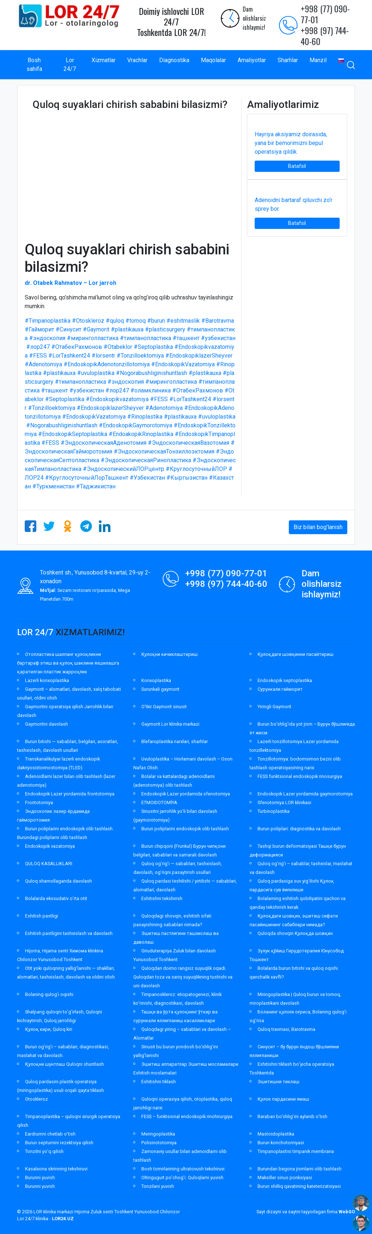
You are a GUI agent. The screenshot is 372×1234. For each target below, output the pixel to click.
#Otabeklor (118, 346)
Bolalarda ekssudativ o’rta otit (56, 898)
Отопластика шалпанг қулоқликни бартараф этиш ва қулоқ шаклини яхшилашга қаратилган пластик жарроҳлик (68, 663)
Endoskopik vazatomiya (50, 846)
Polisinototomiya (159, 1142)
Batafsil (297, 166)
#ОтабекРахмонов (76, 346)
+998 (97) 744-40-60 (325, 36)
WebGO (347, 1211)
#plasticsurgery (165, 329)
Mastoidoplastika (276, 1134)
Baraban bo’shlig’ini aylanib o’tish (292, 1116)
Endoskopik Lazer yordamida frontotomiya (69, 794)
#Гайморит (39, 329)
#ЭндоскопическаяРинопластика (146, 460)
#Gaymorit (96, 329)
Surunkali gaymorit (160, 689)
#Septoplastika (153, 346)
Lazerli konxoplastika (47, 680)
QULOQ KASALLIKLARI (48, 863)
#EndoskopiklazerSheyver (198, 355)
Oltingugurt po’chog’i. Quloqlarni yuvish (182, 1177)
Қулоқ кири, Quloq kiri (48, 1029)
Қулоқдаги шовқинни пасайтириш (295, 654)
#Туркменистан (53, 486)
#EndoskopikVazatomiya (183, 364)
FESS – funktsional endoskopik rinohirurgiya (186, 1116)
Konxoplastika (156, 680)
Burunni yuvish (40, 1177)
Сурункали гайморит (280, 689)
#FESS (38, 355)
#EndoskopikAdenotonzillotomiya (107, 364)
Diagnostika (174, 60)
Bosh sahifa (34, 64)
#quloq (115, 320)
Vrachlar (137, 60)
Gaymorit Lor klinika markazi (170, 724)
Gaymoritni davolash (46, 724)
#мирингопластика (92, 338)
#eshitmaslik (183, 320)
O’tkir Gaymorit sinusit (164, 706)
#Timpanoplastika (47, 320)
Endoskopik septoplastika (285, 680)
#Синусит (68, 329)
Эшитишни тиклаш (278, 1081)
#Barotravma (217, 320)
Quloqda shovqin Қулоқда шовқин (295, 933)
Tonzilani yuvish (157, 1186)
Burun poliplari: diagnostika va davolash (299, 828)
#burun (156, 320)
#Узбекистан (147, 477)
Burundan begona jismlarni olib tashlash (299, 1169)
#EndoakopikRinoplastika (141, 434)
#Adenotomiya (43, 364)
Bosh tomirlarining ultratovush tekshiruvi (183, 1169)
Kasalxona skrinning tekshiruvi (56, 1169)
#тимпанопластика (145, 338)
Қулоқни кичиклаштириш (169, 654)
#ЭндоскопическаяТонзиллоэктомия (164, 451)
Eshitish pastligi (41, 916)
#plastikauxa (127, 329)
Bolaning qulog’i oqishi (49, 994)
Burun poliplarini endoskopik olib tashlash (185, 828)
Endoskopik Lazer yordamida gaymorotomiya (305, 794)
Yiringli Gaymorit (274, 706)
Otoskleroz (36, 1099)
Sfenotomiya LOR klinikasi (284, 802)
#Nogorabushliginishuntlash (151, 373)
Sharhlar (288, 60)
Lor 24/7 (70, 64)
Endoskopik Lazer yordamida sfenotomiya (185, 794)
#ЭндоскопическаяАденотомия (103, 442)
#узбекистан (218, 338)
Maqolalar (213, 60)
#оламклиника (150, 390)
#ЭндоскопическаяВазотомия (188, 442)
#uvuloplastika (95, 373)
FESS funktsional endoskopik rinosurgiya (300, 776)
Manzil (318, 60)
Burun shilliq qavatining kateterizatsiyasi (299, 1186)
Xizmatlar (104, 60)
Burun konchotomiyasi (281, 1142)
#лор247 (38, 346)
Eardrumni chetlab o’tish (50, 1134)
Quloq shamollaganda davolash (58, 881)
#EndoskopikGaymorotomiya (135, 425)
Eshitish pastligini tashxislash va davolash (69, 933)
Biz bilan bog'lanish (318, 527)
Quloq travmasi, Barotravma (286, 1029)
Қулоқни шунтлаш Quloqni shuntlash (64, 1064)
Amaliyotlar (252, 60)
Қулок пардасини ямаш (283, 1099)
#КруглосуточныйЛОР (196, 468)
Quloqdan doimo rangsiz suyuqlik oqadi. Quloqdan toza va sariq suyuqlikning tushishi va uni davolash (182, 976)
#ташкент (186, 338)
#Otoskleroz (88, 320)
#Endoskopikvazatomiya (117, 399)
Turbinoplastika (274, 811)
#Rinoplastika (144, 416)
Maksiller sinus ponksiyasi (285, 1177)
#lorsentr (103, 355)
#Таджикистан (96, 486)
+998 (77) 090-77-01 (325, 14)
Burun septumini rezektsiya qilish (59, 1142)
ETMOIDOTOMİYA (159, 802)
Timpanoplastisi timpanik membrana (296, 1151)
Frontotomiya (39, 802)
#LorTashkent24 (69, 355)
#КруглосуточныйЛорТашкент (86, 477)
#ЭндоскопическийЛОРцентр (123, 468)
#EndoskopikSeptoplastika (72, 434)
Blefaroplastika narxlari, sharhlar (174, 741)
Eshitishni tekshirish (161, 898)
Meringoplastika (158, 1134)
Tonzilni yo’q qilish (44, 1151)
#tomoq (135, 320)
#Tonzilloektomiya (140, 355)
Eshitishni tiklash (158, 1081)
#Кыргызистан (186, 477)
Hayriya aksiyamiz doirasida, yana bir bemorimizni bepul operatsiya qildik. (291, 143)
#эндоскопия (47, 338)
